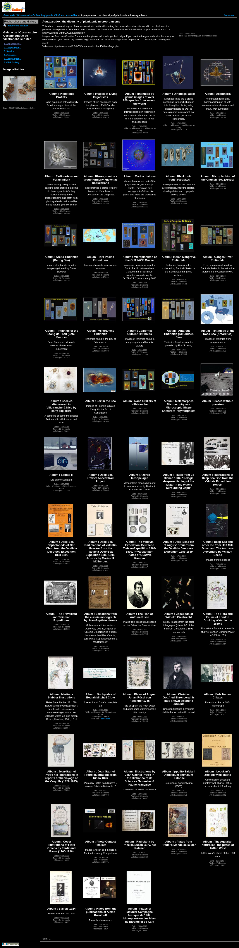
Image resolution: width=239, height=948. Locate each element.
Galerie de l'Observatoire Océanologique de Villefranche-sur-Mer (40, 15)
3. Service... (10, 51)
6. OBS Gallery (11, 62)
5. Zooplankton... (12, 59)
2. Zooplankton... (12, 48)
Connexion (229, 15)
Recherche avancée (18, 25)
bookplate (105, 719)
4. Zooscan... (10, 55)
